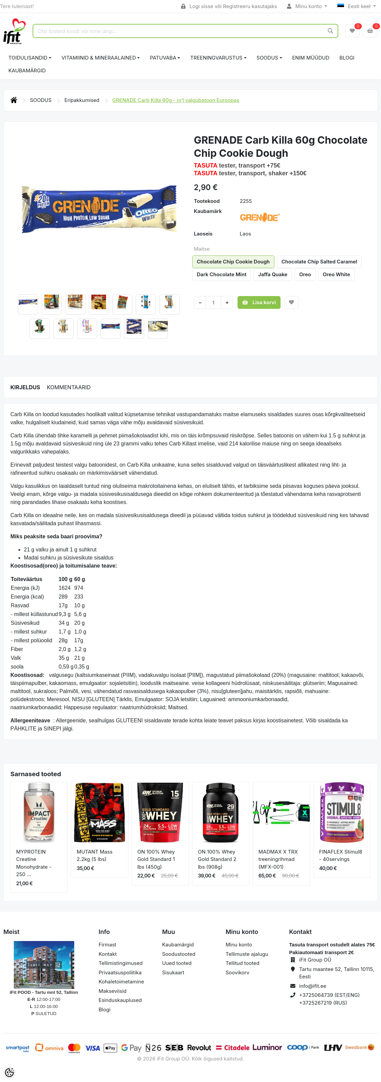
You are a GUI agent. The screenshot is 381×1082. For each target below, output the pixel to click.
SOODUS (267, 58)
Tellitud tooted (243, 963)
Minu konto (305, 6)
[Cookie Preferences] (9, 1073)
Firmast (108, 944)
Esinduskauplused (120, 1000)
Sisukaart (173, 972)
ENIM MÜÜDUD (311, 58)
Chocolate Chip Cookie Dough (233, 261)
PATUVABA (163, 58)
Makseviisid (113, 991)
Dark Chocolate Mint (222, 274)
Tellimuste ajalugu (247, 954)
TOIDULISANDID (27, 58)
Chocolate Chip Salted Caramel (319, 261)
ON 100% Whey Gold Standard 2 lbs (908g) (217, 859)
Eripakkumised (83, 100)
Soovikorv (238, 972)
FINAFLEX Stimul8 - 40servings (340, 856)
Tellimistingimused (121, 963)
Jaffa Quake (273, 274)
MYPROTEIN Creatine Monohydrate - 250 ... (33, 863)
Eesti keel (354, 6)
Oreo (305, 274)
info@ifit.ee (313, 986)
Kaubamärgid (27, 70)
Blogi (105, 1009)
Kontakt (108, 954)
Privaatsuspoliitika (120, 972)
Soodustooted (179, 954)
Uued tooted (177, 963)
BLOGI (346, 58)
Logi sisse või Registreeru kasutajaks (229, 6)
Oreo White (336, 274)
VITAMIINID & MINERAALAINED (98, 58)
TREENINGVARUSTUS (216, 58)
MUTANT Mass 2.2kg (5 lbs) (94, 856)
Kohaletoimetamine (121, 981)
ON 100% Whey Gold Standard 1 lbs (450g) (156, 859)
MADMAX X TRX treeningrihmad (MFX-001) (278, 859)
